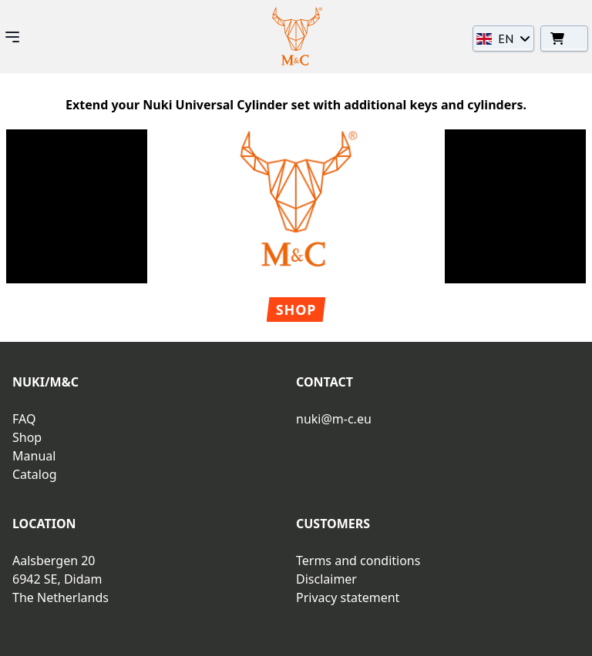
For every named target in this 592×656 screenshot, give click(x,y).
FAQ (23, 418)
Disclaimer (326, 579)
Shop (296, 309)
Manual (34, 455)
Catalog (34, 474)
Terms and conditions (358, 560)
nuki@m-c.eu (334, 418)
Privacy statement (347, 597)
